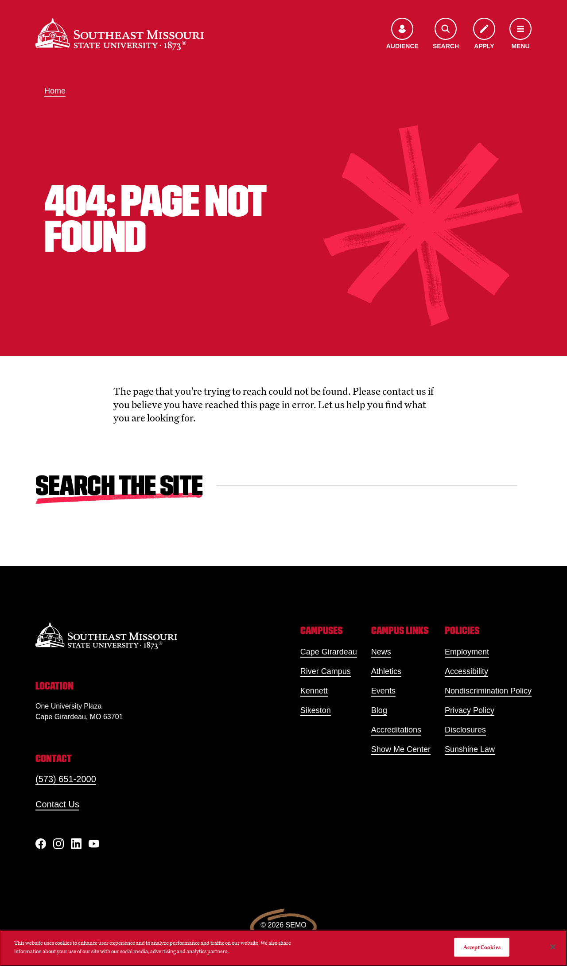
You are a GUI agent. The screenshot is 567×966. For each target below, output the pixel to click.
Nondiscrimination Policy (488, 690)
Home (55, 90)
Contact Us (57, 804)
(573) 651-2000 (65, 779)
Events (383, 690)
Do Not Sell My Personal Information (402, 947)
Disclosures (465, 729)
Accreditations (396, 729)
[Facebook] (40, 843)
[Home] (119, 34)
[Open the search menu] (446, 34)
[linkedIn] (76, 843)
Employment (467, 651)
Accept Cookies (482, 947)
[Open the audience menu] (402, 34)
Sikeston (315, 710)
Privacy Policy (469, 710)
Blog (379, 710)
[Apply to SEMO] (484, 34)
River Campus (325, 671)
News (381, 651)
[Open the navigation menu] (520, 34)
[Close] (553, 947)
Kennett (314, 690)
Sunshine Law (470, 749)
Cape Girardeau (328, 651)
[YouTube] (94, 843)
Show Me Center (401, 749)
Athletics (386, 671)
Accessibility (466, 671)
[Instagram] (58, 843)
